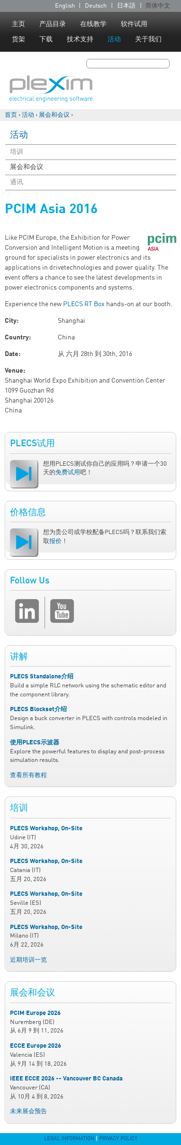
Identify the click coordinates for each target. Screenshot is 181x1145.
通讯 (16, 182)
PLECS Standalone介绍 (41, 677)
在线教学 (93, 24)
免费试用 (67, 472)
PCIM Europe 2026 (35, 1013)
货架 (18, 39)
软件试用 (134, 24)
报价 (55, 541)
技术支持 (80, 39)
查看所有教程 (28, 775)
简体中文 (157, 6)
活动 (114, 39)
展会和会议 (54, 115)
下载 (46, 39)
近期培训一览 (28, 960)
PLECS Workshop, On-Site (46, 829)
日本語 (126, 6)
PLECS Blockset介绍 (38, 709)
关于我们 (148, 39)
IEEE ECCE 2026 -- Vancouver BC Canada (66, 1079)
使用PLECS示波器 (34, 743)
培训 (16, 152)
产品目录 (52, 24)
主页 (18, 24)
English (65, 6)
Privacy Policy (118, 1139)
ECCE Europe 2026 (35, 1046)
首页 (11, 115)
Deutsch (96, 6)
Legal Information (69, 1139)
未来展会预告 (28, 1111)
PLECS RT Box (84, 304)
